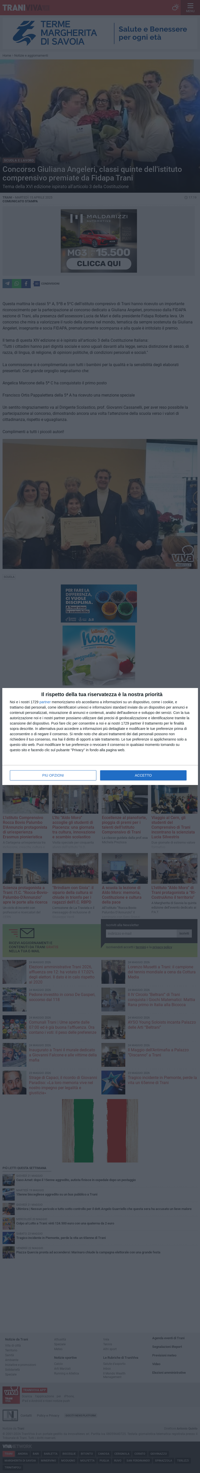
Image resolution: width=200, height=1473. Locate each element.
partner (45, 702)
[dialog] (100, 736)
